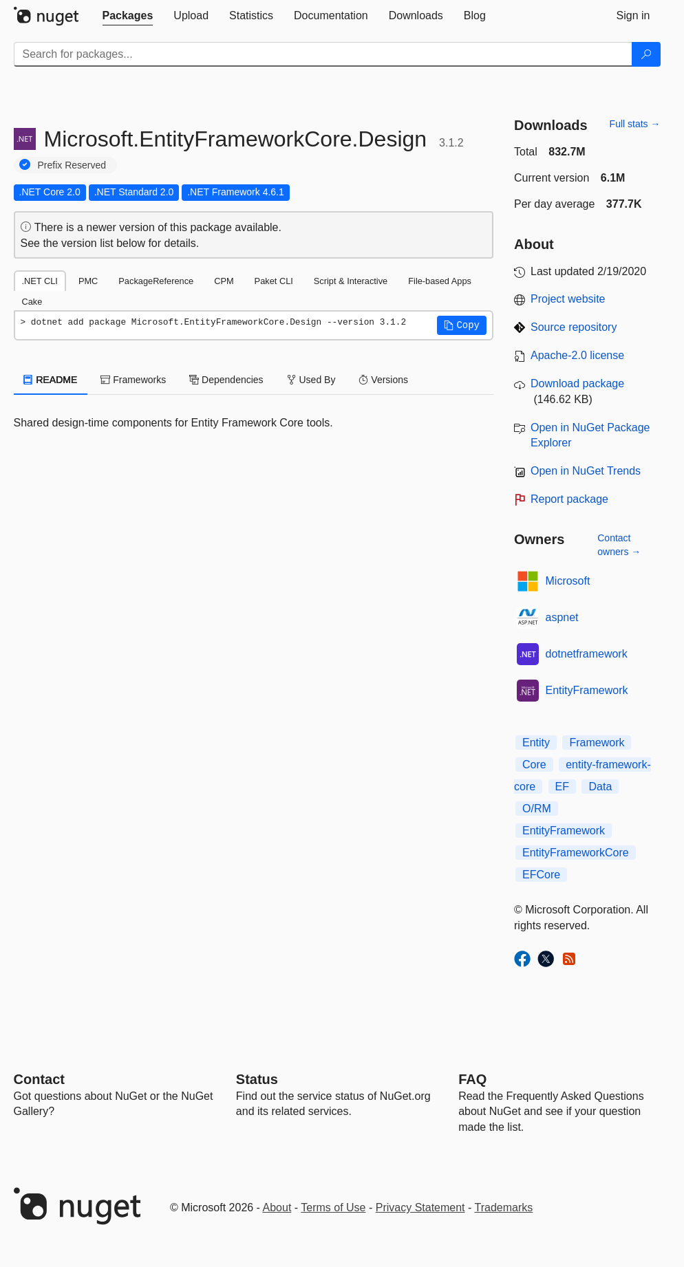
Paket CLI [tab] (274, 281)
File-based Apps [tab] (439, 281)
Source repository (574, 327)
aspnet (562, 617)
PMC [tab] (88, 281)
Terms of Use (333, 1207)
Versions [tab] (383, 380)
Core (534, 764)
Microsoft (568, 581)
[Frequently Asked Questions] (472, 1079)
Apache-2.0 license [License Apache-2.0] (577, 355)
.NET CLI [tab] (40, 281)
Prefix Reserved (72, 165)
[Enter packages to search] (323, 54)
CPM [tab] (223, 281)
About (277, 1207)
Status (257, 1079)
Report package (569, 499)
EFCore (541, 874)
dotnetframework (587, 654)
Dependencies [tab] (226, 380)
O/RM (536, 808)
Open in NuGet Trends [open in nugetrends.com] (586, 471)
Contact (39, 1079)
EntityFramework (587, 690)
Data (600, 786)
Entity (536, 742)
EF (562, 786)
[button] (462, 325)
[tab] (128, 16)
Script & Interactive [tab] (350, 281)
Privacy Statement (420, 1207)
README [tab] (51, 380)
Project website (568, 299)
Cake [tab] (32, 301)
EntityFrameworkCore (575, 852)
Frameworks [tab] (133, 380)
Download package (577, 383)
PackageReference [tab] (155, 281)
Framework (596, 742)
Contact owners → (619, 544)
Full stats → (635, 123)
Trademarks (504, 1207)
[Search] (646, 54)
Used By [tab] (311, 380)
